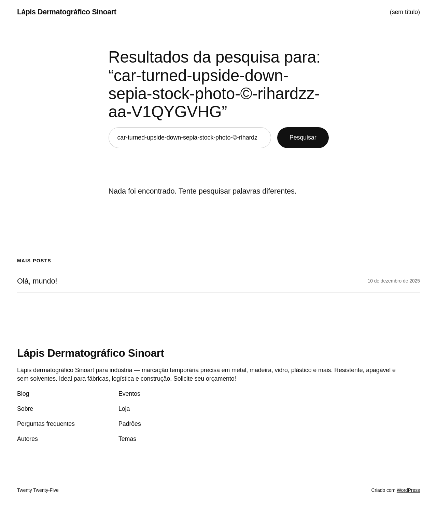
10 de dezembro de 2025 (394, 281)
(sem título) (405, 12)
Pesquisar (303, 137)
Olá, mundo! (37, 281)
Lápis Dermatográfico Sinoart (66, 12)
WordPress (408, 490)
